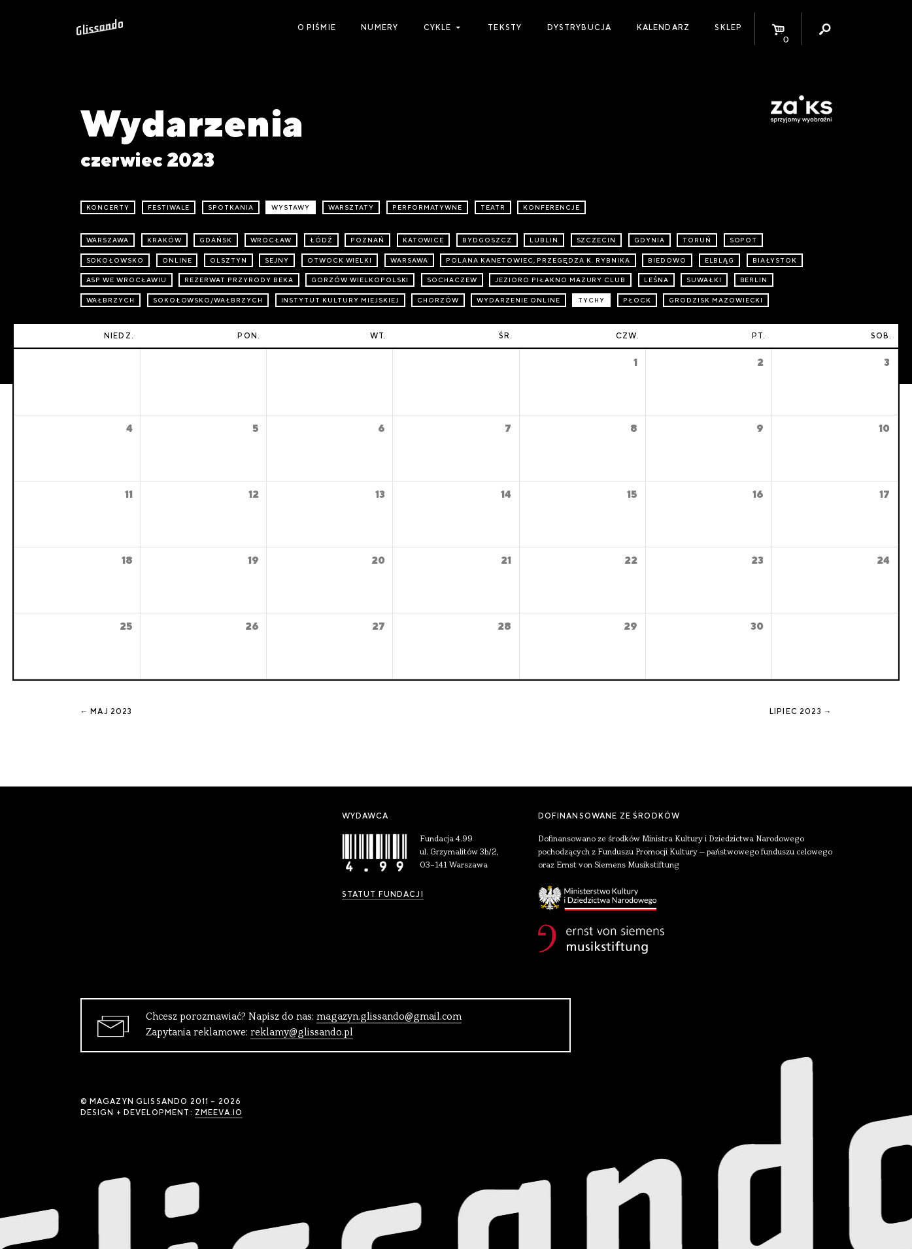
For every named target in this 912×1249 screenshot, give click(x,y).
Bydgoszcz (487, 240)
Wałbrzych (110, 300)
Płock (637, 300)
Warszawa (107, 240)
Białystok (774, 260)
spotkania (231, 207)
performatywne (427, 207)
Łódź (321, 240)
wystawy (290, 207)
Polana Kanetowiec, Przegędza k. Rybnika (538, 260)
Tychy (591, 300)
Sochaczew (452, 280)
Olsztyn (228, 260)
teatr (493, 207)
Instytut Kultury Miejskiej (340, 300)
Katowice (424, 240)
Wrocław (271, 240)
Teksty (505, 27)
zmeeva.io (219, 1112)
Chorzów (438, 300)
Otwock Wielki (339, 260)
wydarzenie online (518, 300)
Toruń (697, 240)
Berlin (754, 280)
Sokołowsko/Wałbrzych (208, 300)
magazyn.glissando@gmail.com (389, 1017)
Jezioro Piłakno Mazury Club (560, 280)
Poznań (367, 240)
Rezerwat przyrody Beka (238, 280)
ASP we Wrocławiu (126, 280)
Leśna (656, 280)
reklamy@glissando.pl (301, 1033)
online (177, 260)
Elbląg (720, 260)
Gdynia (649, 240)
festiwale (169, 207)
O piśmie (316, 27)
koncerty (108, 207)
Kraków (164, 240)
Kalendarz (663, 27)
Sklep (728, 27)
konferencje (551, 207)
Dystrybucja (579, 27)
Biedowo (667, 260)
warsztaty (351, 207)
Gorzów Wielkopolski (360, 280)
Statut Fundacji (383, 894)
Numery (379, 27)
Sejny (277, 260)
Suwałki (704, 280)
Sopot (744, 240)
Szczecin (596, 240)
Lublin (544, 240)
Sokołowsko (115, 260)
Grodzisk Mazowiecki (716, 300)
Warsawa (409, 260)
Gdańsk (215, 240)
